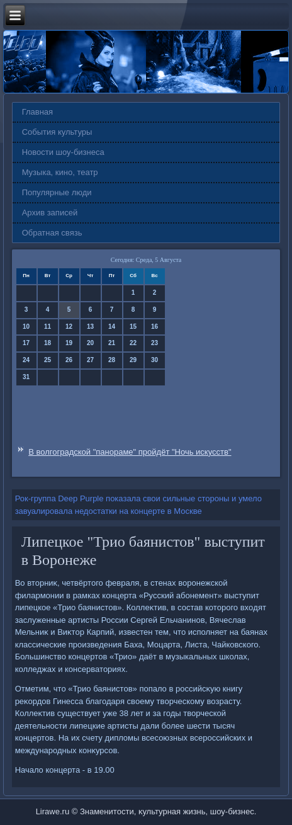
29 (133, 359)
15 (133, 326)
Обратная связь (52, 232)
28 (111, 359)
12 (68, 326)
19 (68, 342)
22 (133, 342)
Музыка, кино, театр (60, 172)
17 (26, 342)
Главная (37, 112)
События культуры (57, 132)
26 (68, 359)
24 (26, 359)
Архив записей (50, 212)
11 (47, 326)
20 (90, 342)
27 (90, 359)
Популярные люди (57, 192)
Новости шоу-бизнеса (63, 152)
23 (154, 342)
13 (90, 326)
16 (154, 326)
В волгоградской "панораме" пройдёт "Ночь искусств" (129, 452)
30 (154, 359)
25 (47, 359)
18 (47, 342)
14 (111, 326)
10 (26, 326)
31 (26, 376)
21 (111, 342)
